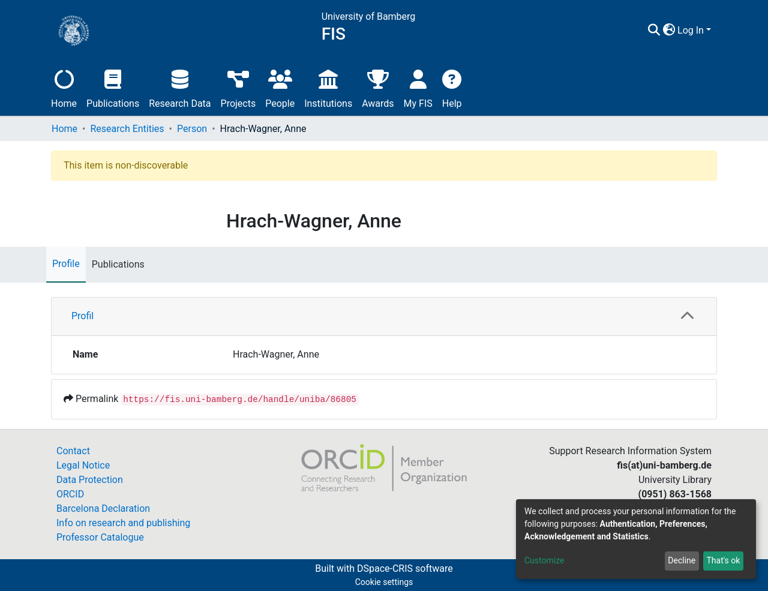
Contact (73, 451)
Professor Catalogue (100, 537)
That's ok (723, 560)
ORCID (70, 494)
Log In (690, 30)
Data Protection (89, 479)
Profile (66, 263)
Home (64, 87)
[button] (668, 30)
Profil (82, 316)
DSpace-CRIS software (405, 568)
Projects (238, 87)
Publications (112, 87)
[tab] (384, 317)
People (280, 87)
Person (192, 128)
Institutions (328, 87)
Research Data (180, 87)
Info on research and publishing (123, 523)
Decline (681, 560)
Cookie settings (384, 582)
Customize (544, 560)
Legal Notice (83, 465)
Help (452, 87)
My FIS (418, 87)
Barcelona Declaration (103, 508)
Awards (378, 87)
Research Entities (127, 128)
